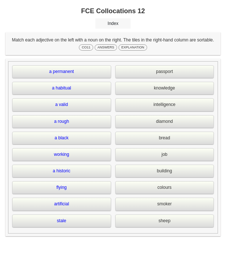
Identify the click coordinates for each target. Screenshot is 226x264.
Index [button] (112, 23)
